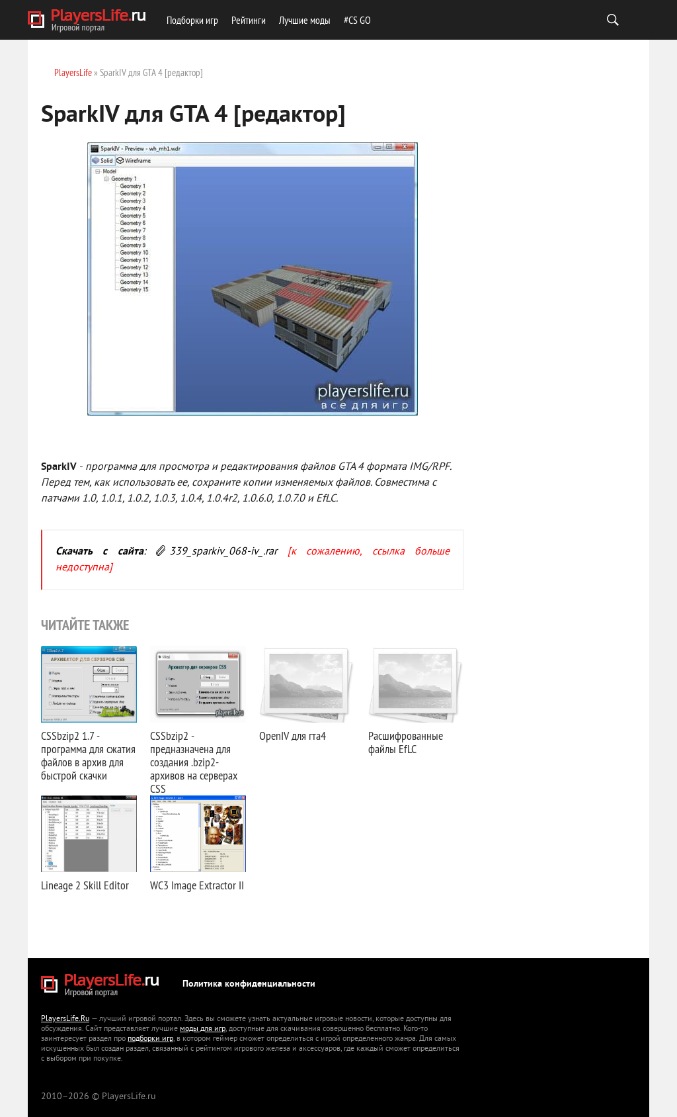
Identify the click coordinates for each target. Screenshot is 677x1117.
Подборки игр (192, 19)
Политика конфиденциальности (248, 984)
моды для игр (202, 1029)
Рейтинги (248, 19)
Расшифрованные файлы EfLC (405, 742)
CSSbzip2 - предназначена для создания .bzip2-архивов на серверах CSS (193, 762)
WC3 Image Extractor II (197, 885)
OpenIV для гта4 (292, 735)
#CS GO (357, 19)
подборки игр (150, 1039)
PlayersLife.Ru (65, 1019)
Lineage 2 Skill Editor (85, 885)
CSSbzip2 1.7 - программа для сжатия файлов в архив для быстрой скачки (88, 755)
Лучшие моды (305, 19)
